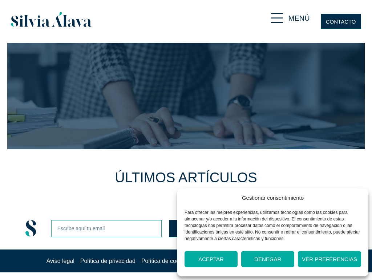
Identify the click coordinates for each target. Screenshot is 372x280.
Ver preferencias (329, 259)
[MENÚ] (277, 18)
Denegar (267, 259)
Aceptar (211, 259)
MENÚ (299, 18)
